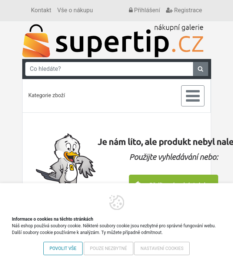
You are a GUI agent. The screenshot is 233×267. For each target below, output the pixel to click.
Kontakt (41, 10)
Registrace (184, 10)
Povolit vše (63, 248)
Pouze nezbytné (108, 248)
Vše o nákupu (75, 10)
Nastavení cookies (161, 248)
